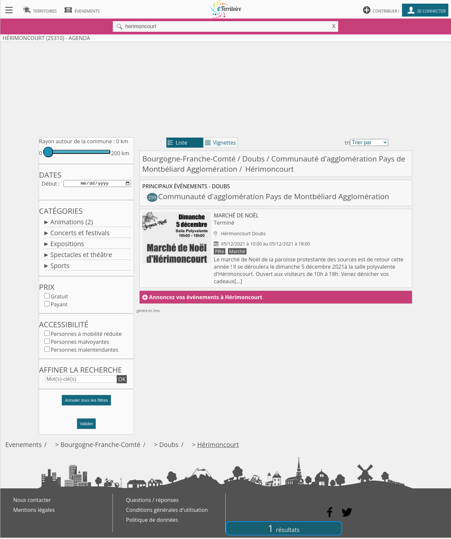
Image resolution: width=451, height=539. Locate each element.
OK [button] (121, 380)
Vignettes (220, 142)
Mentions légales (34, 511)
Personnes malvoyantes (80, 343)
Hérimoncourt (218, 445)
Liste (177, 142)
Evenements (23, 445)
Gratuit (59, 297)
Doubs (253, 159)
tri (347, 142)
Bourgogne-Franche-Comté (189, 159)
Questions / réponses (152, 501)
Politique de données (152, 521)
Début (49, 184)
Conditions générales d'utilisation (167, 511)
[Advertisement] (225, 88)
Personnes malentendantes (84, 351)
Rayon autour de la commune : (77, 141)
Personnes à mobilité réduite (86, 335)
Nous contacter (32, 501)
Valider (86, 425)
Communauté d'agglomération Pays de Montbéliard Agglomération (268, 196)
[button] (86, 404)
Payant (59, 305)
